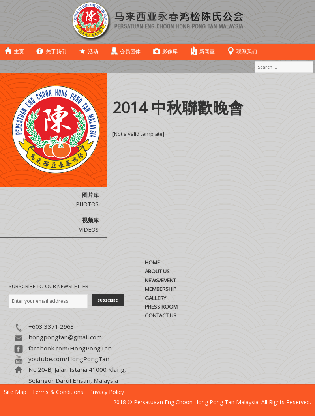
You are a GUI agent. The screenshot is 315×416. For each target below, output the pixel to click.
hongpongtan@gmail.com (65, 337)
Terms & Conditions (57, 391)
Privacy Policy (106, 391)
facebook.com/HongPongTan (70, 348)
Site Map (15, 391)
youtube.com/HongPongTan (68, 359)
